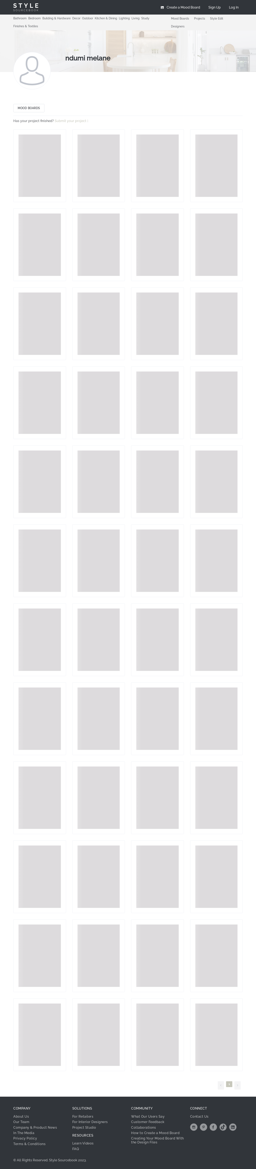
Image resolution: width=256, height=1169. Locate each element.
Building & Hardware (56, 18)
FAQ (75, 1149)
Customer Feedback (148, 1122)
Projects (199, 18)
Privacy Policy (25, 1138)
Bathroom (20, 18)
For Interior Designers (90, 1122)
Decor (76, 18)
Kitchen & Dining (106, 18)
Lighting (124, 18)
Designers (178, 26)
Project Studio (84, 1127)
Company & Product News (35, 1127)
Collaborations (143, 1127)
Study (145, 18)
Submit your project (71, 121)
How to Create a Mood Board (155, 1133)
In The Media (23, 1133)
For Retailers (83, 1116)
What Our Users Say (148, 1116)
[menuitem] (234, 7)
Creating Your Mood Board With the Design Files (157, 1140)
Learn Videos (83, 1143)
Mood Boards (180, 18)
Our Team (21, 1122)
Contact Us (199, 1116)
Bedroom (34, 18)
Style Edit (216, 18)
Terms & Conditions (29, 1144)
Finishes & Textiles (25, 26)
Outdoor (87, 18)
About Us (21, 1116)
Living (136, 18)
